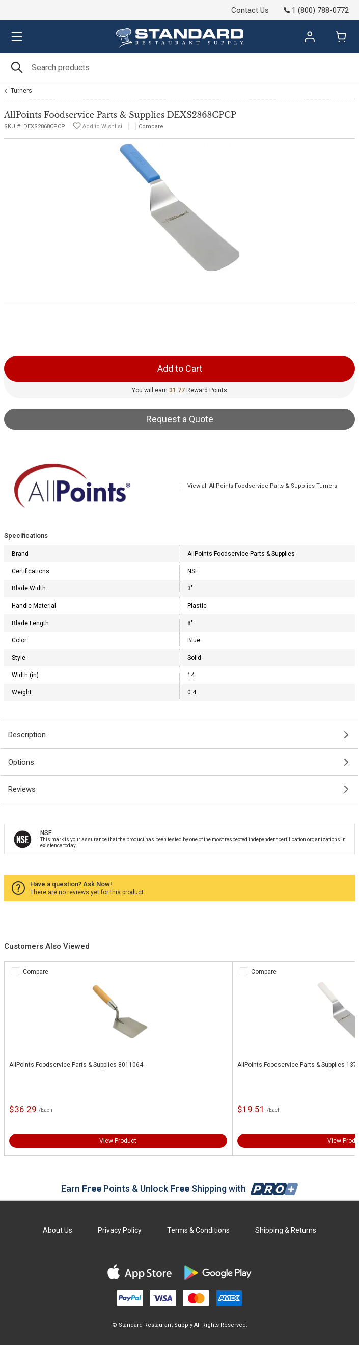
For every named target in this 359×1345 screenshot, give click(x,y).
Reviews (22, 789)
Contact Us (250, 10)
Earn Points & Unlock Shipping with (179, 1188)
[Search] (179, 67)
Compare (151, 126)
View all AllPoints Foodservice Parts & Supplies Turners (262, 485)
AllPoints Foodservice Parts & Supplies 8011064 (76, 1064)
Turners (21, 90)
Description (27, 734)
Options (21, 762)
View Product (117, 1140)
